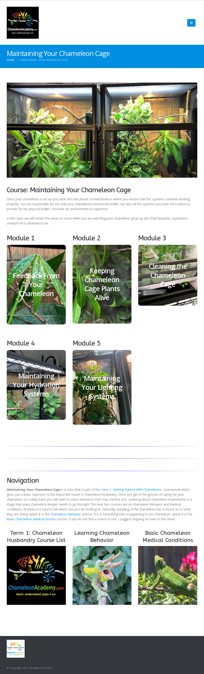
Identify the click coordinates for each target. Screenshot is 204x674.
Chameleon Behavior (65, 514)
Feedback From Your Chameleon (36, 284)
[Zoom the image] (36, 548)
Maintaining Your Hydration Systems (36, 384)
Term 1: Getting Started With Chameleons (131, 489)
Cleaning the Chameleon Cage (168, 275)
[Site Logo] (23, 23)
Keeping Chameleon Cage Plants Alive (102, 284)
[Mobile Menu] (191, 23)
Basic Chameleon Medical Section (31, 519)
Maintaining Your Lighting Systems (102, 387)
